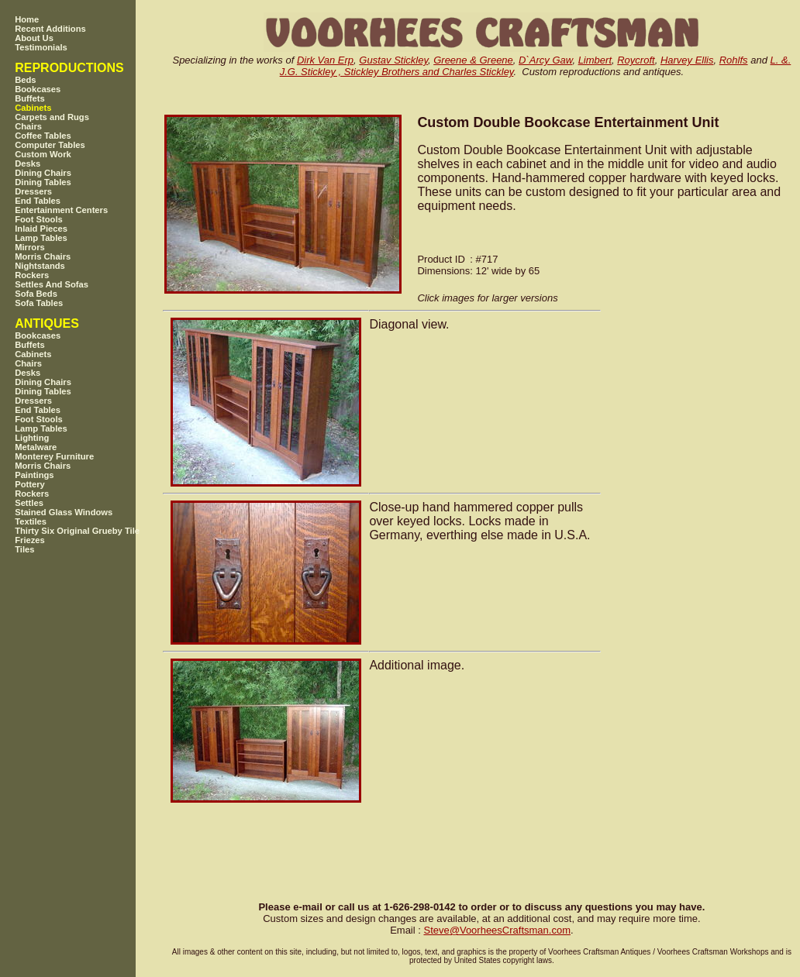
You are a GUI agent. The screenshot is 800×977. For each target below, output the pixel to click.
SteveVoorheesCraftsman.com (497, 930)
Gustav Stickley (393, 60)
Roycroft (635, 60)
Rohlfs (733, 60)
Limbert (595, 60)
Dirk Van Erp (325, 60)
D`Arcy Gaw (545, 60)
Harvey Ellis (687, 60)
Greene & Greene (473, 60)
